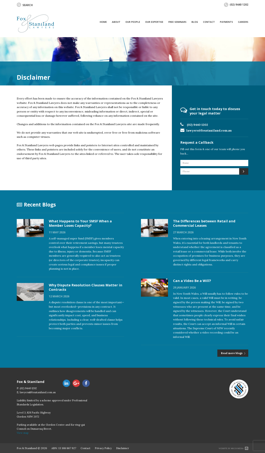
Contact (85, 448)
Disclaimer (122, 448)
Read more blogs (232, 353)
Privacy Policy (103, 448)
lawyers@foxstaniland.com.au (209, 130)
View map (23, 432)
